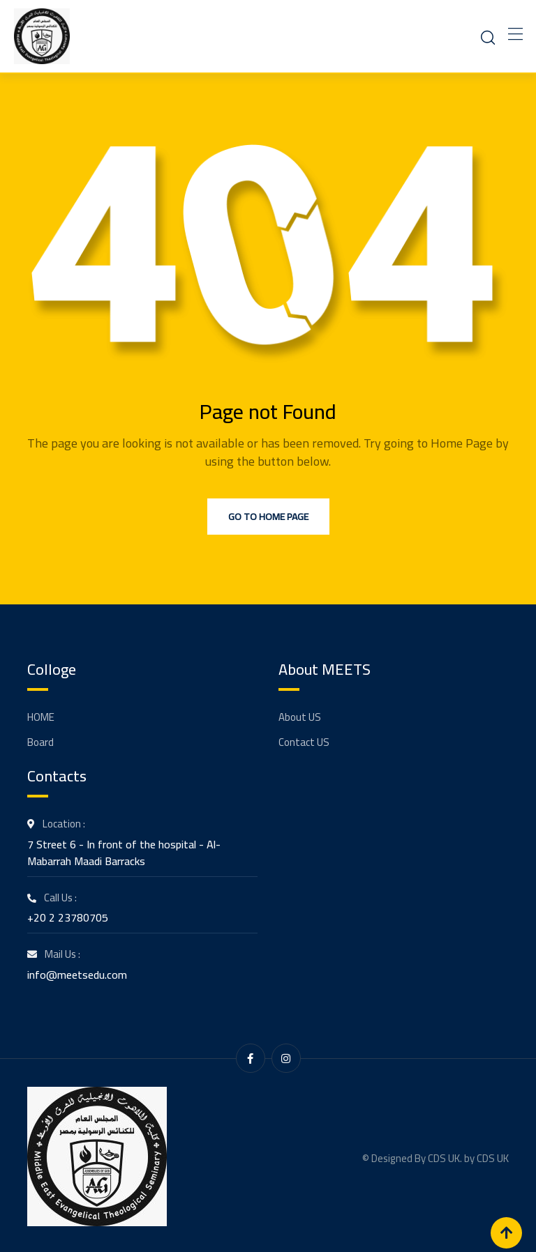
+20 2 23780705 (67, 917)
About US (299, 717)
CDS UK (493, 1156)
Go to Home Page (268, 516)
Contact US (303, 742)
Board (40, 742)
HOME (40, 717)
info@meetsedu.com (77, 974)
